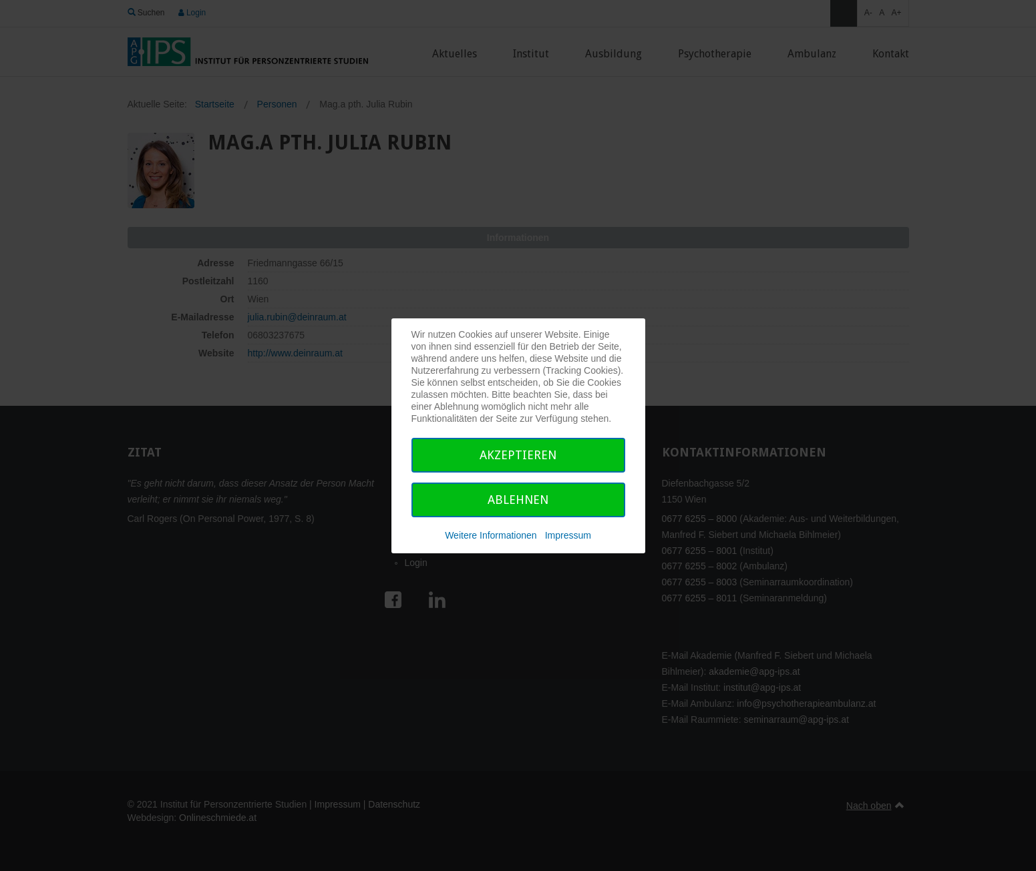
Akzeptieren (518, 455)
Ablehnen (518, 500)
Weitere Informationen (490, 535)
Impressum (568, 535)
